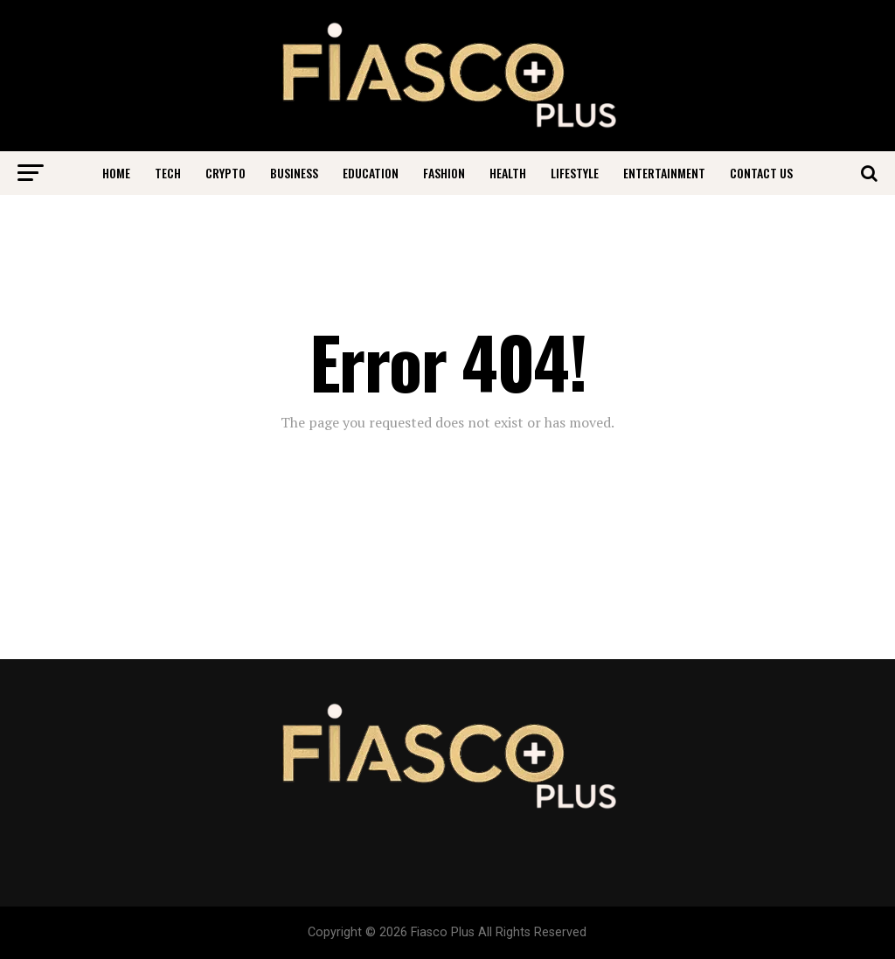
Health (507, 172)
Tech (168, 172)
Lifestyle (575, 172)
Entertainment (664, 172)
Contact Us (761, 172)
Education (371, 172)
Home (116, 172)
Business (294, 172)
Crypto (225, 172)
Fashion (444, 172)
